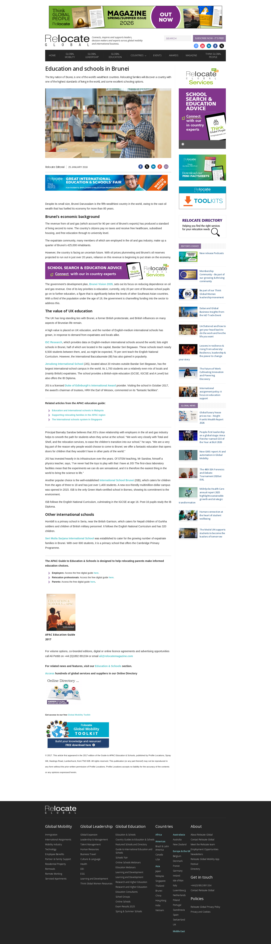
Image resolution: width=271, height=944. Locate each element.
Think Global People (213, 55)
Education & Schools (108, 666)
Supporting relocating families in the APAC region (78, 415)
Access (49, 673)
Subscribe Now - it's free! (209, 38)
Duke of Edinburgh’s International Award (90, 385)
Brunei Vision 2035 (101, 284)
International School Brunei (117, 480)
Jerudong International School (64, 363)
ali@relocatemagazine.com (116, 656)
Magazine (191, 55)
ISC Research (53, 342)
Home (52, 55)
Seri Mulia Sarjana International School (69, 538)
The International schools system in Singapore (77, 419)
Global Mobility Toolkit (79, 715)
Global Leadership (92, 55)
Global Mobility (70, 55)
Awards (173, 55)
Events (157, 55)
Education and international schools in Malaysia (78, 410)
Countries (137, 55)
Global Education (115, 55)
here (96, 573)
